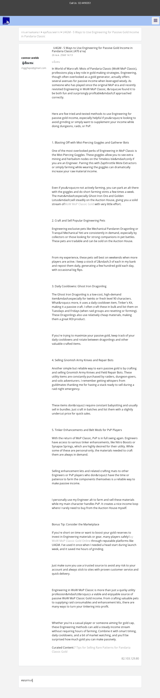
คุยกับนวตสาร (51, 32)
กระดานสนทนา (30, 32)
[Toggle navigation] (155, 20)
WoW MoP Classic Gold (79, 204)
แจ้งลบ (56, 62)
